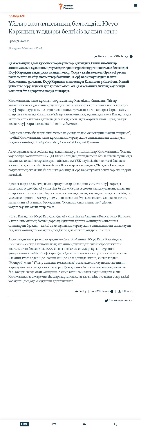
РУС (54, 424)
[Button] (100, 56)
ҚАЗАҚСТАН (16, 16)
